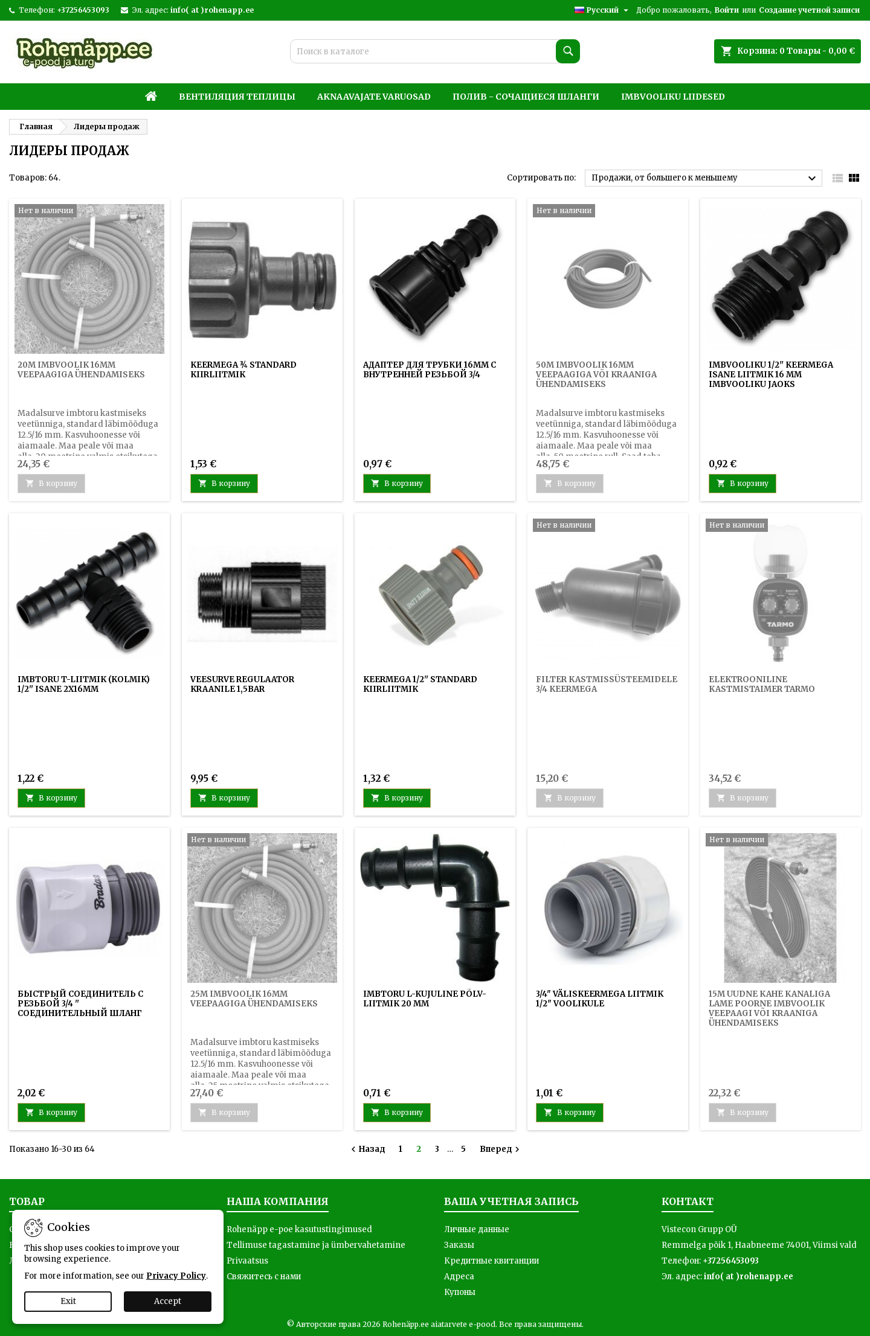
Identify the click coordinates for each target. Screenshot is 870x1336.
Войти (727, 9)
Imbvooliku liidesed (673, 96)
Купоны (459, 1292)
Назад (366, 1149)
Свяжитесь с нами (264, 1276)
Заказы (459, 1245)
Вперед (501, 1149)
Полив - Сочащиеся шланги (526, 96)
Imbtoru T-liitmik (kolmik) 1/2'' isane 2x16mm (84, 684)
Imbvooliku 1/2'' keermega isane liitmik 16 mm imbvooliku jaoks (771, 374)
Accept (167, 1301)
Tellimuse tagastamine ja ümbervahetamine (316, 1245)
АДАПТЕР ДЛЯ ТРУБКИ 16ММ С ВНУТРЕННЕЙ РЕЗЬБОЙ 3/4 (429, 370)
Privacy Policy (176, 1276)
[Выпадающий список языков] (603, 10)
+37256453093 (83, 9)
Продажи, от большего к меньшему (705, 178)
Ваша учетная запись (511, 1201)
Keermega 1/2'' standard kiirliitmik (420, 684)
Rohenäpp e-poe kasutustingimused (299, 1229)
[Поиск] (435, 51)
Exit (68, 1301)
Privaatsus (247, 1261)
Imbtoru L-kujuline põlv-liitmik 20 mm (424, 999)
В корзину (224, 483)
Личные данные (476, 1229)
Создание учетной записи (809, 9)
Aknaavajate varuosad (374, 96)
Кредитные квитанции (491, 1261)
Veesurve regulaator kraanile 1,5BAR (242, 684)
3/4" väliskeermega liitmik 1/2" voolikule (599, 999)
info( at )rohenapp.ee (212, 9)
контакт (688, 1201)
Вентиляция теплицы (237, 96)
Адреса (459, 1276)
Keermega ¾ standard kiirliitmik (243, 370)
